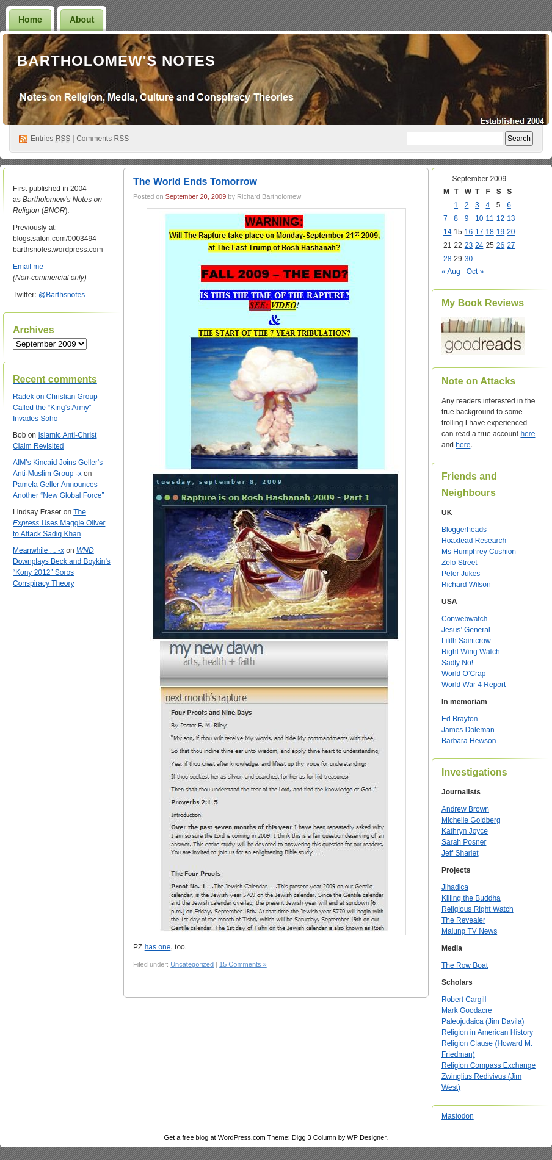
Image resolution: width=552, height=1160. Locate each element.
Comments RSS (102, 138)
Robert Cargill (463, 999)
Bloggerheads (464, 529)
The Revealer (463, 920)
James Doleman (468, 730)
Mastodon (457, 1116)
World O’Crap (463, 673)
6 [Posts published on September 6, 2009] (509, 205)
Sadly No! (457, 662)
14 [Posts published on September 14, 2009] (447, 232)
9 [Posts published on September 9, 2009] (467, 218)
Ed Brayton (459, 719)
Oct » (475, 271)
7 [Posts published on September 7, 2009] (445, 218)
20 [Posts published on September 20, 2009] (511, 232)
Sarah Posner (463, 842)
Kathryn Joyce (464, 831)
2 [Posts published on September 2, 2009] (467, 205)
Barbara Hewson (468, 741)
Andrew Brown (465, 809)
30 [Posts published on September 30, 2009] (469, 258)
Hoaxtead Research (473, 540)
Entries (50, 138)
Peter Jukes (460, 573)
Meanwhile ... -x (38, 550)
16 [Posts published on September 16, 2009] (469, 232)
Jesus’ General (465, 629)
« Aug (450, 271)
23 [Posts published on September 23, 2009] (469, 245)
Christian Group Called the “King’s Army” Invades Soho (55, 407)
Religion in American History (487, 1032)
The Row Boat (464, 965)
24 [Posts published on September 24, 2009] (479, 245)
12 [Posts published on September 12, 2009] (500, 218)
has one (158, 947)
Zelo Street (459, 562)
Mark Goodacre (466, 1010)
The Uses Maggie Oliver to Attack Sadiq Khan (59, 523)
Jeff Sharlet (459, 853)
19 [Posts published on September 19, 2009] (500, 232)
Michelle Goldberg (471, 820)
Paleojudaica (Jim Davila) (482, 1021)
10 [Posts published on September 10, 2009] (479, 218)
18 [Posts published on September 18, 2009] (489, 232)
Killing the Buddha (471, 898)
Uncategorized (192, 964)
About (82, 19)
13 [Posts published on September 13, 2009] (511, 218)
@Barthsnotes (61, 294)
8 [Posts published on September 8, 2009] (456, 218)
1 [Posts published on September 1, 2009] (456, 205)
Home (30, 19)
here (527, 434)
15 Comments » (243, 964)
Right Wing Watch (470, 651)
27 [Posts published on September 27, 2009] (511, 245)
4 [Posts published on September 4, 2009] (487, 205)
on (29, 396)
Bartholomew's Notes (116, 60)
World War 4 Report (473, 684)
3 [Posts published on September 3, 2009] (477, 205)
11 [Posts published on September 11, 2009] (489, 218)
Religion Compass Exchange (488, 1065)
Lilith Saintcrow (466, 640)
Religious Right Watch (477, 909)
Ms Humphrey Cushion (478, 551)
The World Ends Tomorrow (195, 181)
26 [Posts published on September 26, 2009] (500, 245)
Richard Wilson (466, 584)
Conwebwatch (464, 618)
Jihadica (454, 887)
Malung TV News (469, 931)
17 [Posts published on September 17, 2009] (479, 232)
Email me (28, 266)
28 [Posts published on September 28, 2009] (447, 258)
